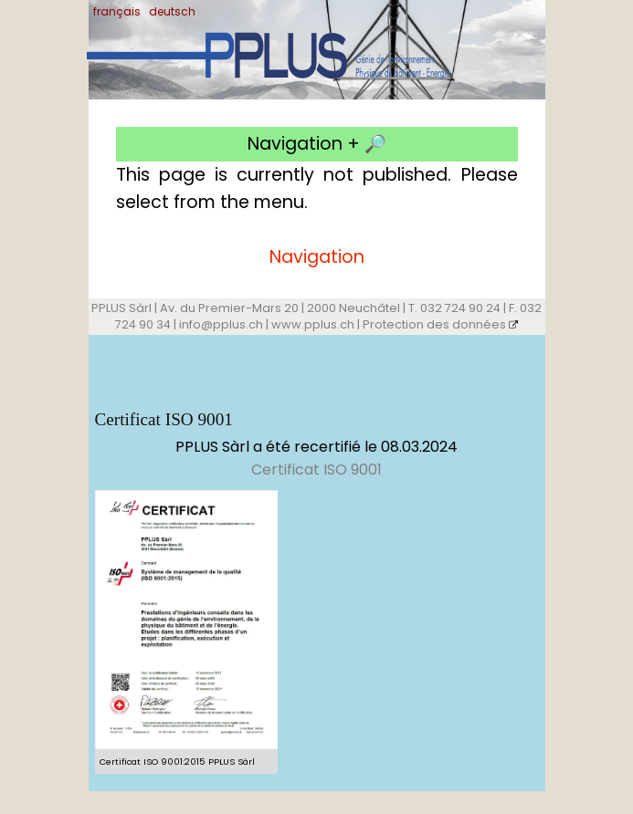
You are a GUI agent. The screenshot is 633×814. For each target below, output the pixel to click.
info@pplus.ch (221, 324)
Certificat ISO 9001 (316, 469)
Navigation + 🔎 (317, 143)
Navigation (316, 257)
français (117, 11)
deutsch (172, 11)
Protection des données (441, 324)
